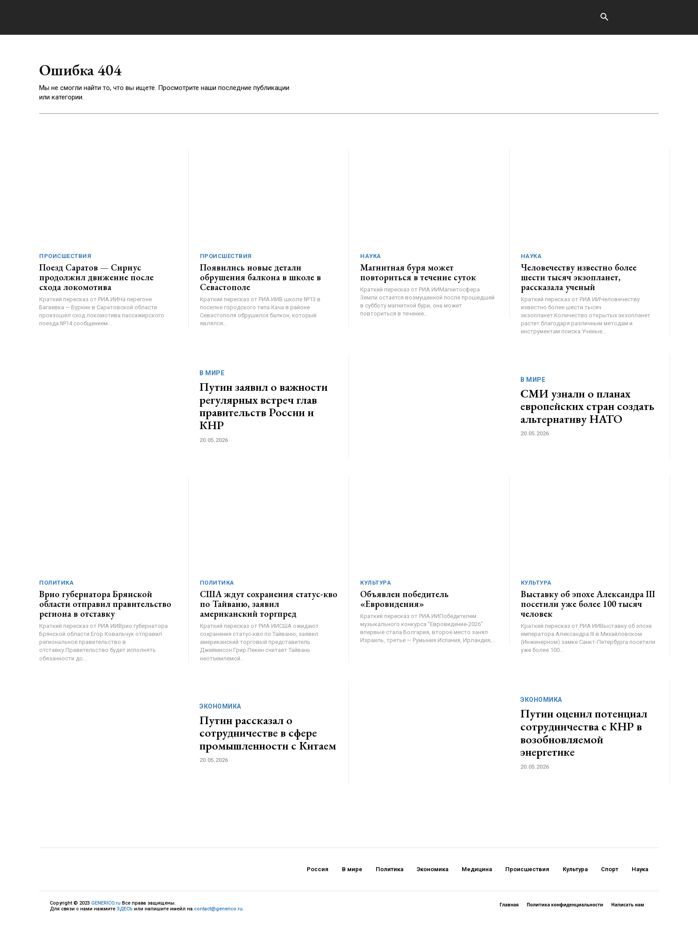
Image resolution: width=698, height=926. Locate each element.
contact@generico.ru (218, 912)
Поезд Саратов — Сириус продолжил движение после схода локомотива (96, 280)
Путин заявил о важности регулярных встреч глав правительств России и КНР (263, 409)
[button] (604, 18)
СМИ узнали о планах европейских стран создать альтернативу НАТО (587, 409)
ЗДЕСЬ (125, 912)
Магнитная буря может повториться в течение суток (418, 275)
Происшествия (65, 259)
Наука (370, 259)
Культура (375, 586)
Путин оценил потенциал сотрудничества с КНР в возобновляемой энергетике (583, 735)
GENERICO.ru (106, 906)
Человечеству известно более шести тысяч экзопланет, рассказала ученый (579, 280)
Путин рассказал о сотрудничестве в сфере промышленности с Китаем (267, 736)
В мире (211, 376)
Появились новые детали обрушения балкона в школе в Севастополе (260, 280)
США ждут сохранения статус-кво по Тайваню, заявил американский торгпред (268, 607)
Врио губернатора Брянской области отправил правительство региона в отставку (105, 607)
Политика (56, 586)
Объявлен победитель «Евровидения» (404, 602)
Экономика (220, 709)
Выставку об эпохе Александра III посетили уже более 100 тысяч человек (588, 607)
